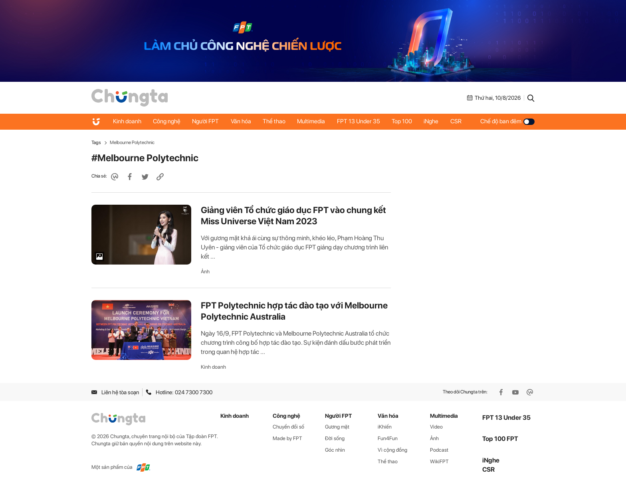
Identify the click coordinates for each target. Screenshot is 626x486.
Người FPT (206, 121)
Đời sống (335, 438)
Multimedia (313, 121)
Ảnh (205, 272)
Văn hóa (242, 121)
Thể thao (275, 121)
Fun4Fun (388, 438)
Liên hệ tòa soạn (115, 392)
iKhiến (385, 427)
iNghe (433, 121)
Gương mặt (337, 427)
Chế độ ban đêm (507, 121)
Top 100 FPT (500, 439)
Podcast (439, 450)
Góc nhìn (335, 450)
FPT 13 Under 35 (360, 121)
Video (436, 427)
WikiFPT (439, 461)
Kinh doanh (127, 121)
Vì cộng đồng (392, 450)
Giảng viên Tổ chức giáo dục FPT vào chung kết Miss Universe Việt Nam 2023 (293, 215)
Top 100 (404, 121)
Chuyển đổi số (288, 427)
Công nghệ (167, 121)
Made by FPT (287, 438)
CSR (458, 121)
